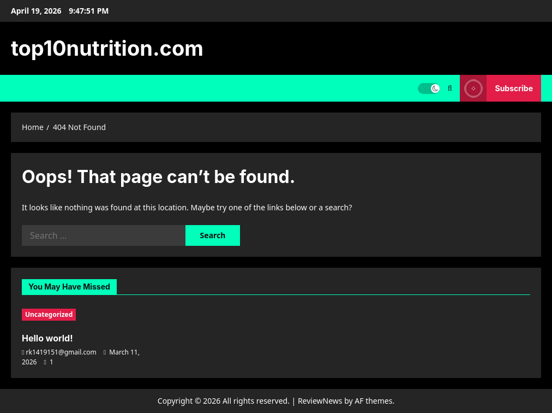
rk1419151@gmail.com (61, 352)
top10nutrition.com (107, 48)
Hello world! (47, 338)
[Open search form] (450, 88)
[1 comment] (48, 362)
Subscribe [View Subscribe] (496, 88)
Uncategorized (49, 314)
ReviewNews (320, 401)
